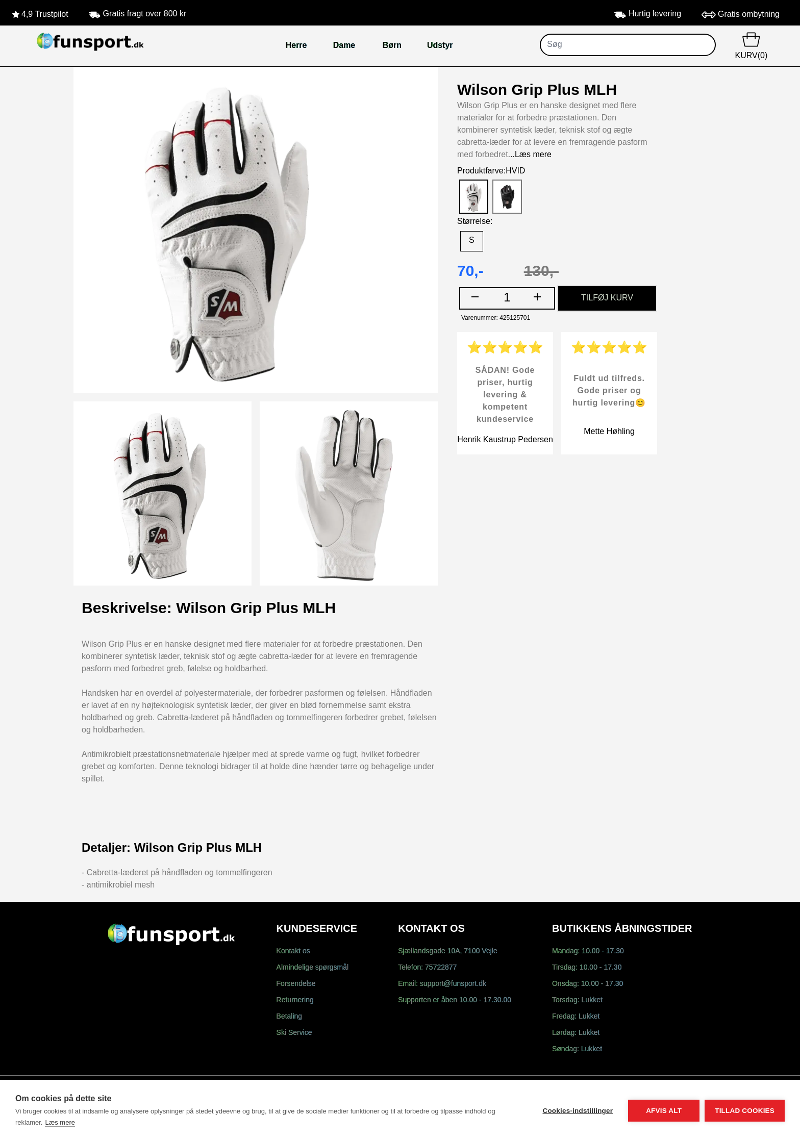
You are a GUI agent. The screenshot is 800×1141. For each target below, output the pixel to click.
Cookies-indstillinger (577, 1110)
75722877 (441, 968)
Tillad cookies (744, 1110)
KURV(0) (751, 45)
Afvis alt (664, 1110)
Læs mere (60, 1122)
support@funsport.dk (453, 984)
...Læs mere (530, 154)
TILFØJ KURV (607, 298)
